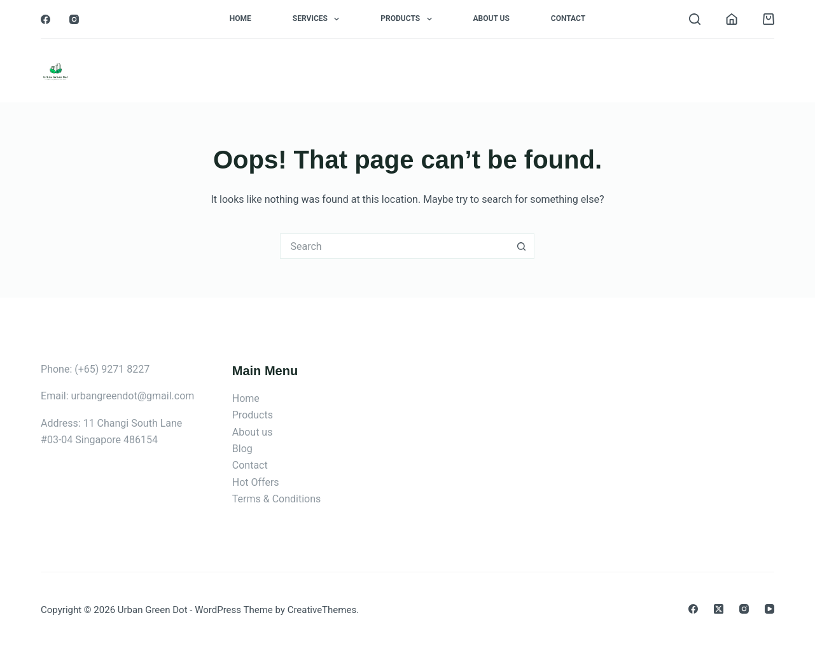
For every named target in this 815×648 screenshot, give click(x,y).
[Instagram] (74, 19)
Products (408, 19)
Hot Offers (255, 482)
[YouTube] (769, 609)
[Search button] (521, 246)
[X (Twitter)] (718, 609)
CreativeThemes (322, 610)
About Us (491, 18)
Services (318, 19)
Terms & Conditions (276, 499)
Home (240, 18)
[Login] (731, 19)
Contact (568, 18)
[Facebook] (45, 19)
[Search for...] (394, 246)
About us (252, 432)
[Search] (694, 19)
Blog (242, 449)
